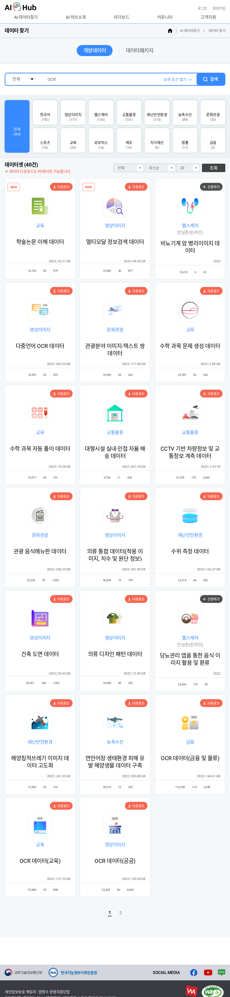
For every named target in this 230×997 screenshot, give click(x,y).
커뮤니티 (165, 17)
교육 (73, 140)
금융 (213, 140)
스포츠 (45, 140)
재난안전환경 (157, 112)
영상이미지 (73, 112)
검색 (214, 79)
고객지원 (208, 17)
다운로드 (61, 187)
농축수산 (185, 112)
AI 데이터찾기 (26, 17)
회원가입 (219, 8)
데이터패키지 (139, 50)
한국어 (45, 112)
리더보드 (121, 17)
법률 (185, 140)
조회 (214, 168)
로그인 (203, 8)
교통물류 (129, 112)
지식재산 (157, 140)
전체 (17, 126)
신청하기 (211, 187)
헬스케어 (101, 112)
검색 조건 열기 (175, 79)
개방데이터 (94, 50)
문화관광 (213, 112)
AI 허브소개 (76, 17)
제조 (129, 140)
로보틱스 (101, 140)
